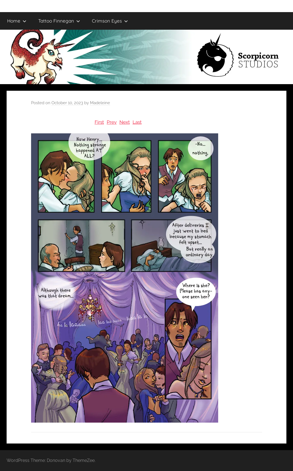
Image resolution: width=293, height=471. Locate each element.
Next (124, 122)
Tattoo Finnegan (59, 21)
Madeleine (100, 102)
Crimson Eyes (110, 21)
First (99, 122)
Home (16, 21)
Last (137, 122)
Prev (112, 122)
